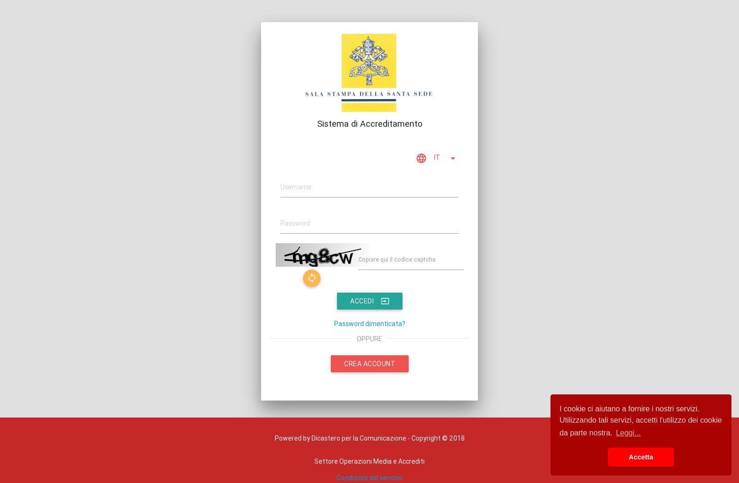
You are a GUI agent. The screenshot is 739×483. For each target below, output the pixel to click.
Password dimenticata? (369, 323)
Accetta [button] (641, 457)
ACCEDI (369, 301)
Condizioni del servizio (369, 478)
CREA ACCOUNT (369, 364)
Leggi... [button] (628, 433)
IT (437, 158)
